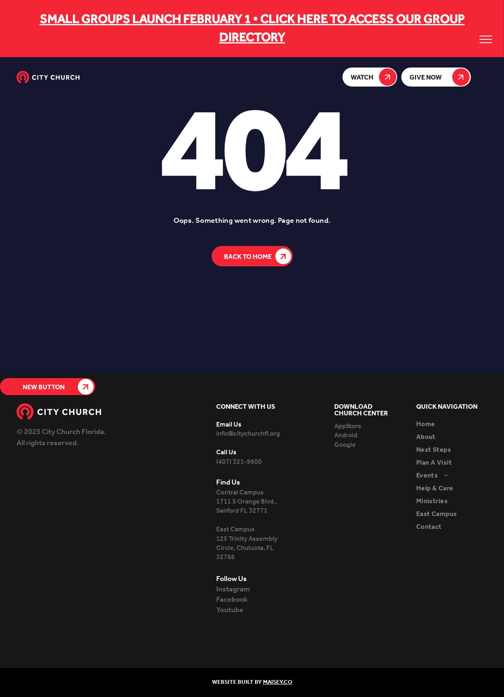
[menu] (486, 39)
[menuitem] (451, 424)
